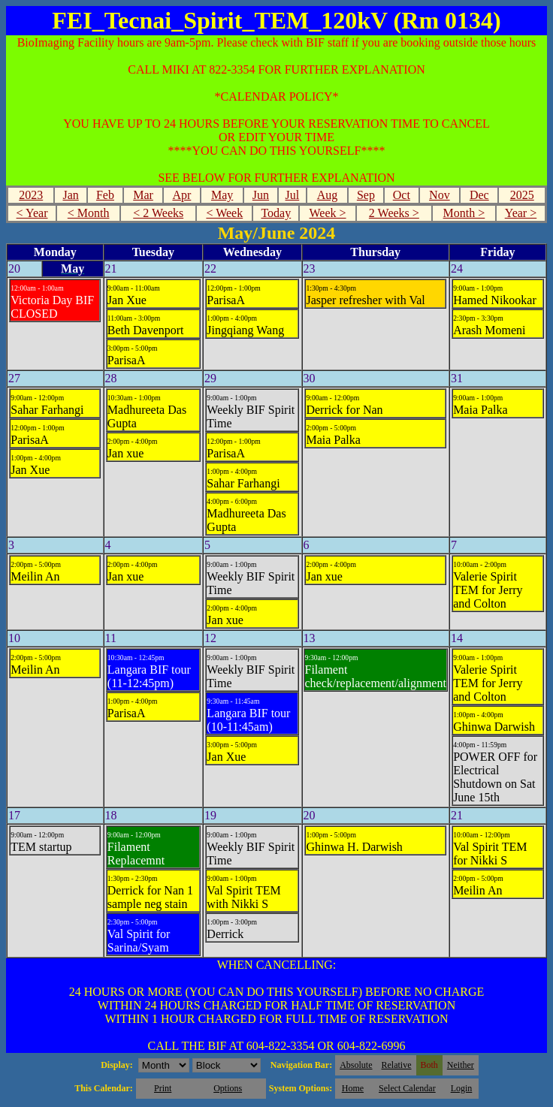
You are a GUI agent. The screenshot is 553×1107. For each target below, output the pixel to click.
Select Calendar (407, 1088)
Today (276, 213)
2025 (522, 195)
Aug (327, 195)
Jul (293, 195)
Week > (328, 213)
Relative (397, 1065)
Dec (479, 195)
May (222, 195)
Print (162, 1088)
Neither (460, 1065)
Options (227, 1088)
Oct (401, 195)
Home (353, 1088)
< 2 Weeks (158, 213)
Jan (70, 195)
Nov (439, 195)
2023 (31, 195)
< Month (89, 213)
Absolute (356, 1065)
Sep (366, 195)
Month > (464, 213)
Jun (260, 195)
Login (462, 1088)
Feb (105, 195)
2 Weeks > (394, 213)
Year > (521, 213)
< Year (32, 213)
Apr (181, 195)
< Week (224, 213)
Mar (143, 195)
